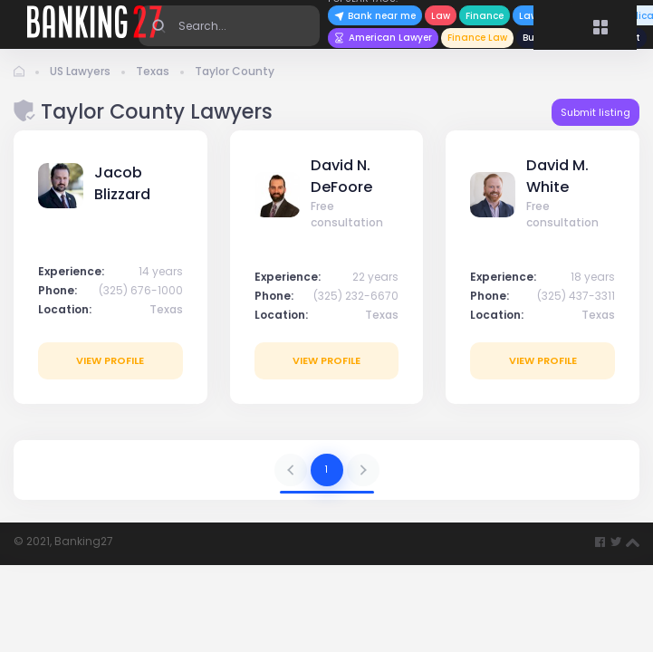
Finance (485, 16)
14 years (161, 271)
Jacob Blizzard (122, 183)
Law (440, 16)
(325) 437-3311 (576, 295)
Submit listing (595, 112)
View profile (110, 360)
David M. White (557, 176)
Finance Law (477, 37)
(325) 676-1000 (141, 290)
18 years (593, 276)
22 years (375, 276)
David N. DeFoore (341, 176)
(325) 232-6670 (356, 295)
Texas (152, 71)
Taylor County (234, 71)
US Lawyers (80, 71)
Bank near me (375, 16)
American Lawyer (382, 37)
